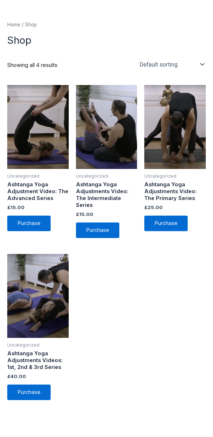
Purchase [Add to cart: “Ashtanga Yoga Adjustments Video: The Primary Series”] (166, 223)
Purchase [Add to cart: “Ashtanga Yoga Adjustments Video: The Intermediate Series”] (97, 230)
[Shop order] (171, 64)
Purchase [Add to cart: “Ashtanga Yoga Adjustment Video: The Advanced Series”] (29, 223)
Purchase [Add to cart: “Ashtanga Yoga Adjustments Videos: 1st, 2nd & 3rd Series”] (29, 392)
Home (13, 24)
